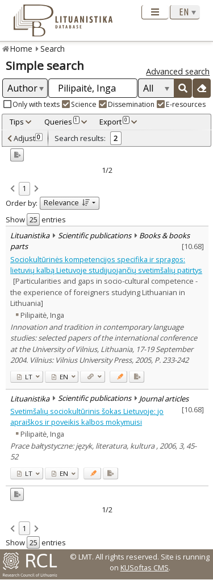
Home (21, 48)
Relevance (67, 202)
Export (114, 122)
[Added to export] (136, 377)
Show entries (36, 219)
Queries (62, 122)
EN (60, 376)
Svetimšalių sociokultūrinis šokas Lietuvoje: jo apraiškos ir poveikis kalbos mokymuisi (87, 416)
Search (52, 48)
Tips (17, 122)
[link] (12, 189)
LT (24, 376)
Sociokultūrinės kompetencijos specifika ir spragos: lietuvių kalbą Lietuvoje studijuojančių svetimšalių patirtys (106, 264)
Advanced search (178, 71)
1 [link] (24, 188)
